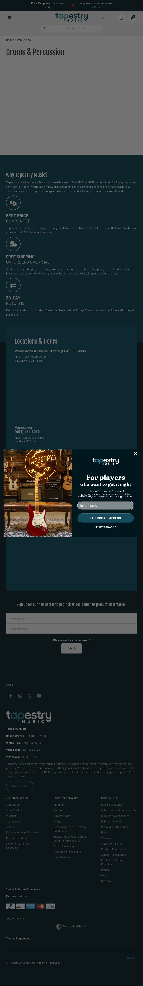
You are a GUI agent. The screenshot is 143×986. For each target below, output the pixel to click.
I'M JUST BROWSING (105, 527)
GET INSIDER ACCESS (105, 518)
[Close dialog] (135, 453)
